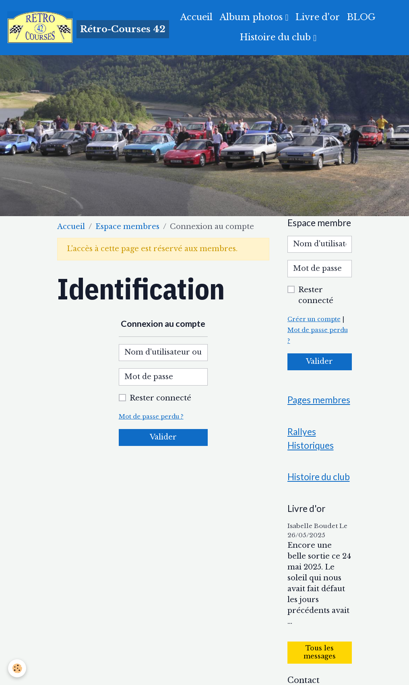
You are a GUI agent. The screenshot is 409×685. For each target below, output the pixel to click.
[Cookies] (17, 668)
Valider (163, 437)
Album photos (252, 17)
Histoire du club (276, 37)
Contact (303, 680)
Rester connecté (160, 398)
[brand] (77, 27)
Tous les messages (320, 652)
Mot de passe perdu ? (151, 416)
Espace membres (127, 226)
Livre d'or (317, 17)
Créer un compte (314, 319)
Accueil (196, 17)
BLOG (361, 17)
